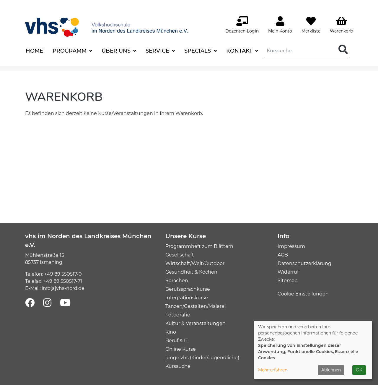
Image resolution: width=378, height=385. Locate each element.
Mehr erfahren (272, 370)
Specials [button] (198, 51)
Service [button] (158, 51)
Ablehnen (331, 370)
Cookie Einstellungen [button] (303, 294)
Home (34, 51)
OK (359, 370)
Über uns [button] (117, 51)
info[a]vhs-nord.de (63, 288)
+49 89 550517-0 (63, 274)
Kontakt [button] (240, 51)
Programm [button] (70, 51)
